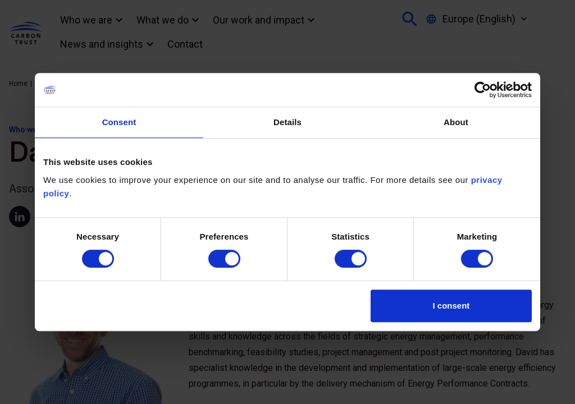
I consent (451, 305)
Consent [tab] (119, 122)
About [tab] (456, 122)
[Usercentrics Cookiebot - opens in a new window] (482, 89)
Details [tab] (287, 122)
